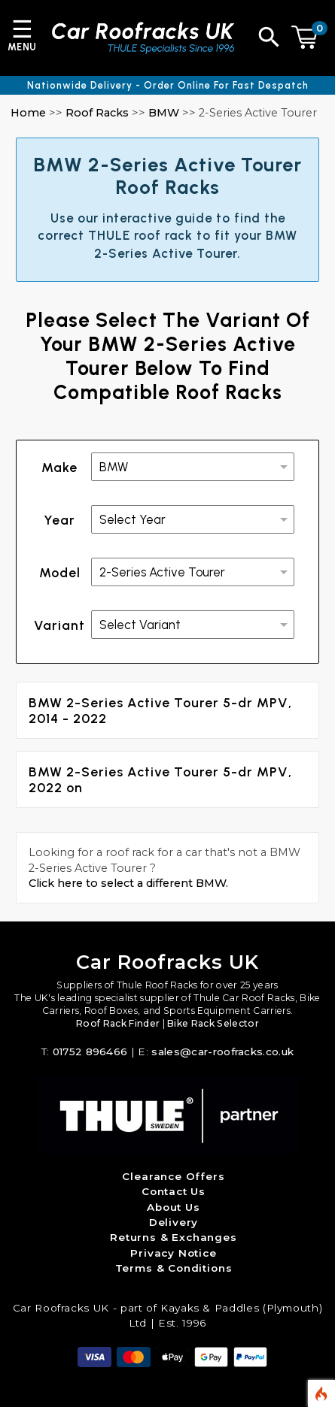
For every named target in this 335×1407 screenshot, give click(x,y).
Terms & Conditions (174, 1268)
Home (28, 113)
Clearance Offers (173, 1176)
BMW (163, 113)
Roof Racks (97, 113)
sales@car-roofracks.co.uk (222, 1051)
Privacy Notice (173, 1253)
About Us (173, 1207)
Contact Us (174, 1191)
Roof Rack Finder (118, 1023)
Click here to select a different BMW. (128, 883)
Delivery (174, 1222)
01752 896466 (90, 1051)
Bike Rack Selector (213, 1023)
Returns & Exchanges (173, 1237)
